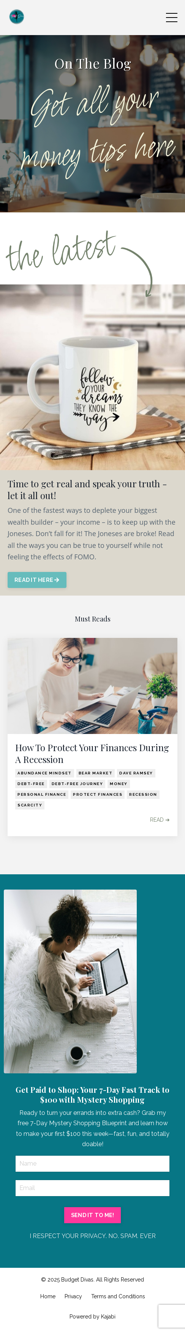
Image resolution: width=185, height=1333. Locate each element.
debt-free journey (77, 784)
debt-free (31, 784)
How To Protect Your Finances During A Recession (92, 753)
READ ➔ (160, 820)
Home (47, 1296)
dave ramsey (136, 773)
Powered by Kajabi (92, 1317)
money (119, 784)
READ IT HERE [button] (37, 580)
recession (143, 794)
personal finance (41, 794)
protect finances (97, 794)
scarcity (29, 805)
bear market (96, 773)
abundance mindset (44, 773)
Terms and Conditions (118, 1296)
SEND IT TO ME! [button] (92, 1215)
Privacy (73, 1296)
